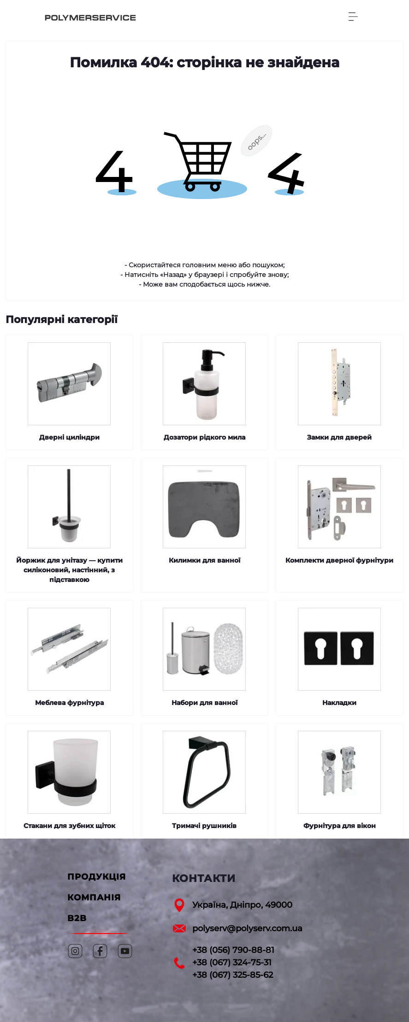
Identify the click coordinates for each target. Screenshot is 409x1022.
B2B (77, 918)
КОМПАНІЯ (94, 898)
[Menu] (353, 16)
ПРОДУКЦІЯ (96, 877)
